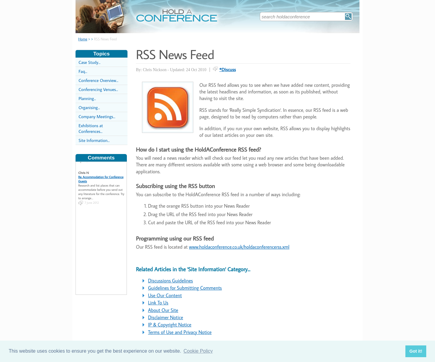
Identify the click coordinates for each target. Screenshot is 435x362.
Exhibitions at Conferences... (91, 128)
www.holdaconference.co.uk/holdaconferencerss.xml (239, 247)
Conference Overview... (98, 80)
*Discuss (227, 69)
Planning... (87, 98)
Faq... (83, 71)
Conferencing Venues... (98, 89)
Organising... (89, 107)
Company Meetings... (97, 116)
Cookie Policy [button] (198, 351)
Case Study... (89, 62)
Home (82, 39)
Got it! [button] (415, 351)
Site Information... (94, 140)
